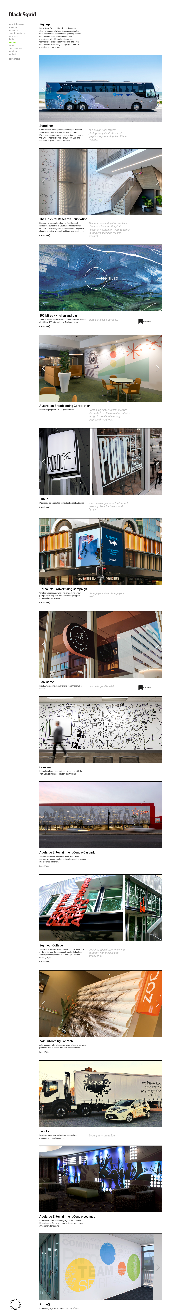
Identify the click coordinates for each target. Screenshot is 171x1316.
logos (11, 45)
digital (11, 39)
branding (13, 27)
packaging (13, 30)
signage (12, 42)
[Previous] (44, 88)
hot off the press (17, 24)
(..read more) (44, 235)
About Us (13, 51)
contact (12, 54)
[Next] (156, 88)
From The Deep (15, 48)
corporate (13, 36)
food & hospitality (17, 33)
